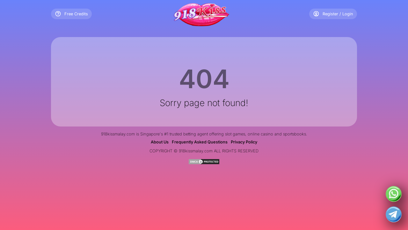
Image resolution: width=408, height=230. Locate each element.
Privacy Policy (244, 142)
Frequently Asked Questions (200, 142)
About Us (160, 142)
